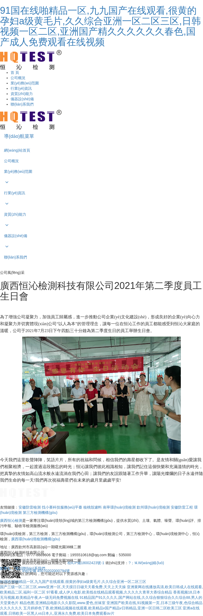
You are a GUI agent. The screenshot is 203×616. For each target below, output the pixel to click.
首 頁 (15, 72)
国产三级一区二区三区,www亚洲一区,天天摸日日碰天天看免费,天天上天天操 (63, 587)
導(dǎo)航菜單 (19, 136)
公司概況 (18, 78)
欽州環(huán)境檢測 (153, 507)
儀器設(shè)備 (22, 99)
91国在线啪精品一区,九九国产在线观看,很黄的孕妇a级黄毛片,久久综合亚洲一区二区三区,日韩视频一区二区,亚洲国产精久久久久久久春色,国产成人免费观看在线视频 (100, 26)
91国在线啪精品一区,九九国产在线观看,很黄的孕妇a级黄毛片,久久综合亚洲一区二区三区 (73, 581)
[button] (101, 182)
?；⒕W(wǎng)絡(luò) (146, 563)
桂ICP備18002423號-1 (86, 563)
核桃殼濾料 (92, 507)
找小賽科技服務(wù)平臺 (62, 507)
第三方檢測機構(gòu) (40, 512)
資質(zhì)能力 (22, 94)
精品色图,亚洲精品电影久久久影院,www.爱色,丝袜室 (62, 603)
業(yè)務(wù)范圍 (25, 83)
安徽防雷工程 (182, 507)
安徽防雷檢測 (30, 507)
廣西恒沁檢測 (11, 520)
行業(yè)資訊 (21, 88)
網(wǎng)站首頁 (17, 150)
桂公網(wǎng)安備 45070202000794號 (38, 571)
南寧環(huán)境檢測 (119, 507)
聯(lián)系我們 (22, 104)
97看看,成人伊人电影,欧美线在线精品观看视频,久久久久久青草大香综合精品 (109, 592)
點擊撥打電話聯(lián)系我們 (22, 568)
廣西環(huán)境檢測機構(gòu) (35, 539)
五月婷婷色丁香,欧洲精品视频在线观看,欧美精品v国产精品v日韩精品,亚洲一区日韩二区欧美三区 (102, 608)
